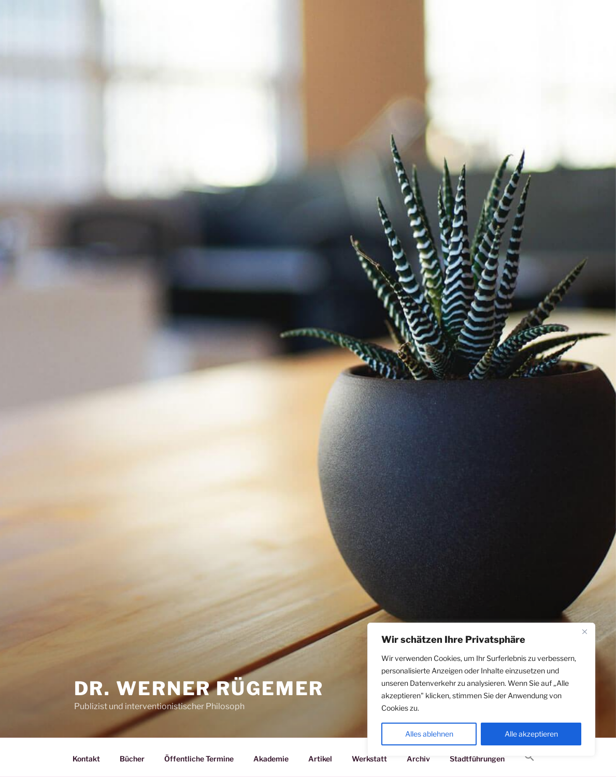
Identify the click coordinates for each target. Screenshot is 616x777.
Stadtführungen (477, 758)
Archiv (418, 758)
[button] (529, 757)
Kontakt (86, 758)
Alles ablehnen (429, 733)
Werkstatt (369, 758)
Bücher (132, 758)
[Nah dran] (584, 631)
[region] (481, 689)
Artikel (320, 758)
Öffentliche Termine (199, 758)
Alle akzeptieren (531, 733)
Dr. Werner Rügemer (199, 688)
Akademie (271, 758)
